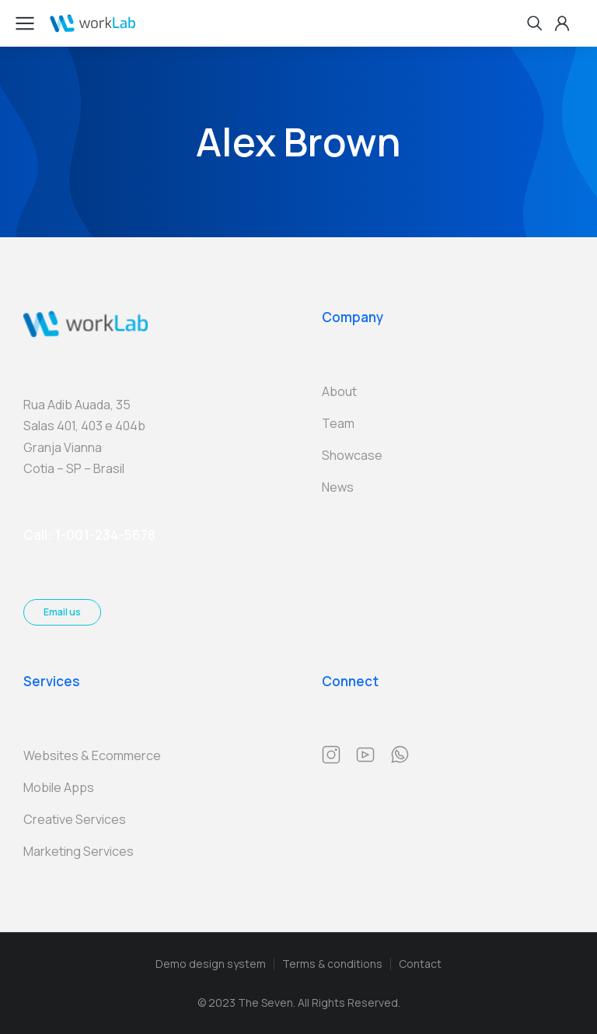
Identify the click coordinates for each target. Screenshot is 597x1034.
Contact (420, 963)
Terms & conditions (332, 963)
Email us (62, 612)
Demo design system (210, 963)
